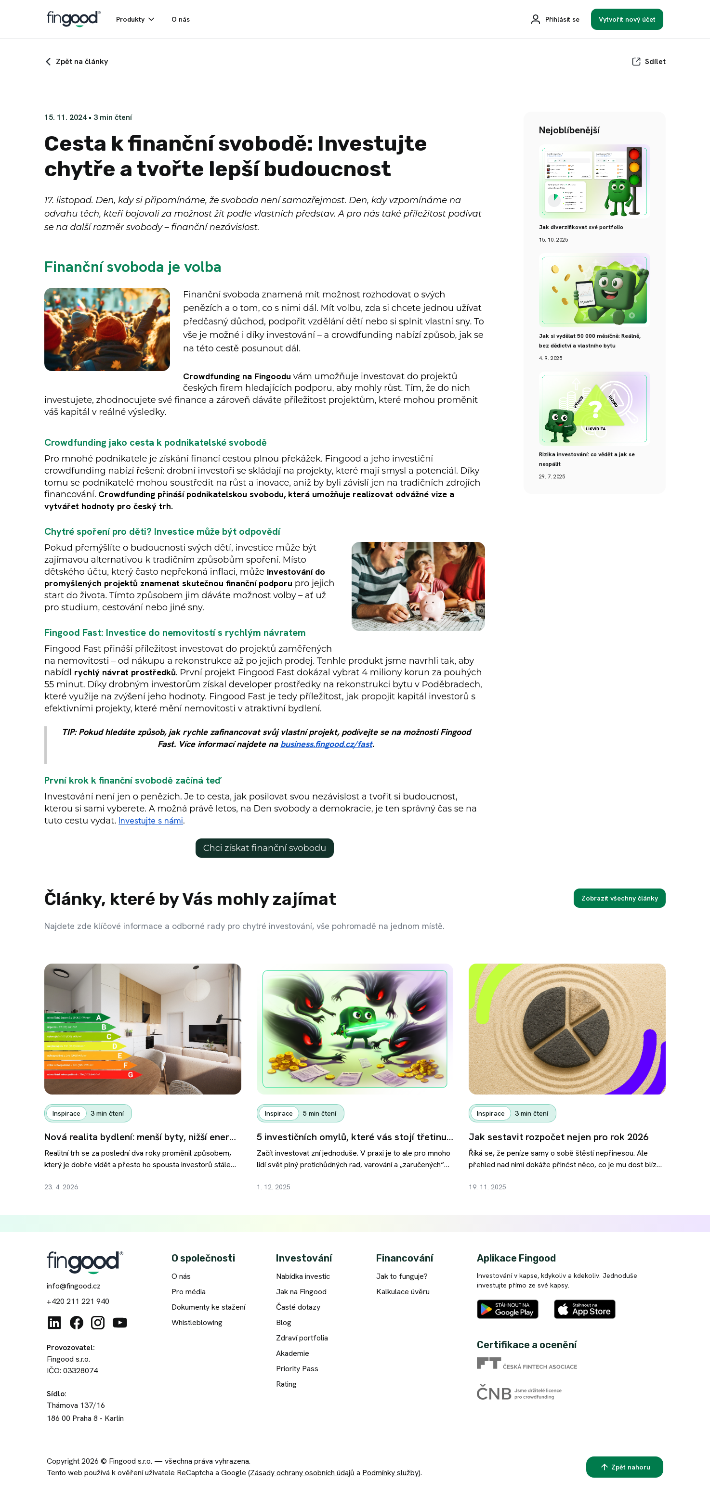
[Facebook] (76, 1322)
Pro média (188, 1292)
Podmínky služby (390, 1473)
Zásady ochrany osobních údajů (302, 1473)
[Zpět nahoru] (624, 1467)
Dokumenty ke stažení (208, 1307)
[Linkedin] (54, 1322)
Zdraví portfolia (302, 1338)
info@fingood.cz (74, 1286)
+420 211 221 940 (78, 1301)
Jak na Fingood (301, 1292)
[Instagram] (98, 1322)
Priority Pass (297, 1369)
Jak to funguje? (402, 1276)
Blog (283, 1322)
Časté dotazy (298, 1307)
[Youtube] (120, 1322)
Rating (286, 1384)
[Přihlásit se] (554, 19)
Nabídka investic (303, 1276)
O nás (181, 1276)
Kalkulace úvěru (403, 1292)
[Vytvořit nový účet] (627, 19)
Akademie (292, 1353)
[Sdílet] (648, 61)
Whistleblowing (197, 1322)
